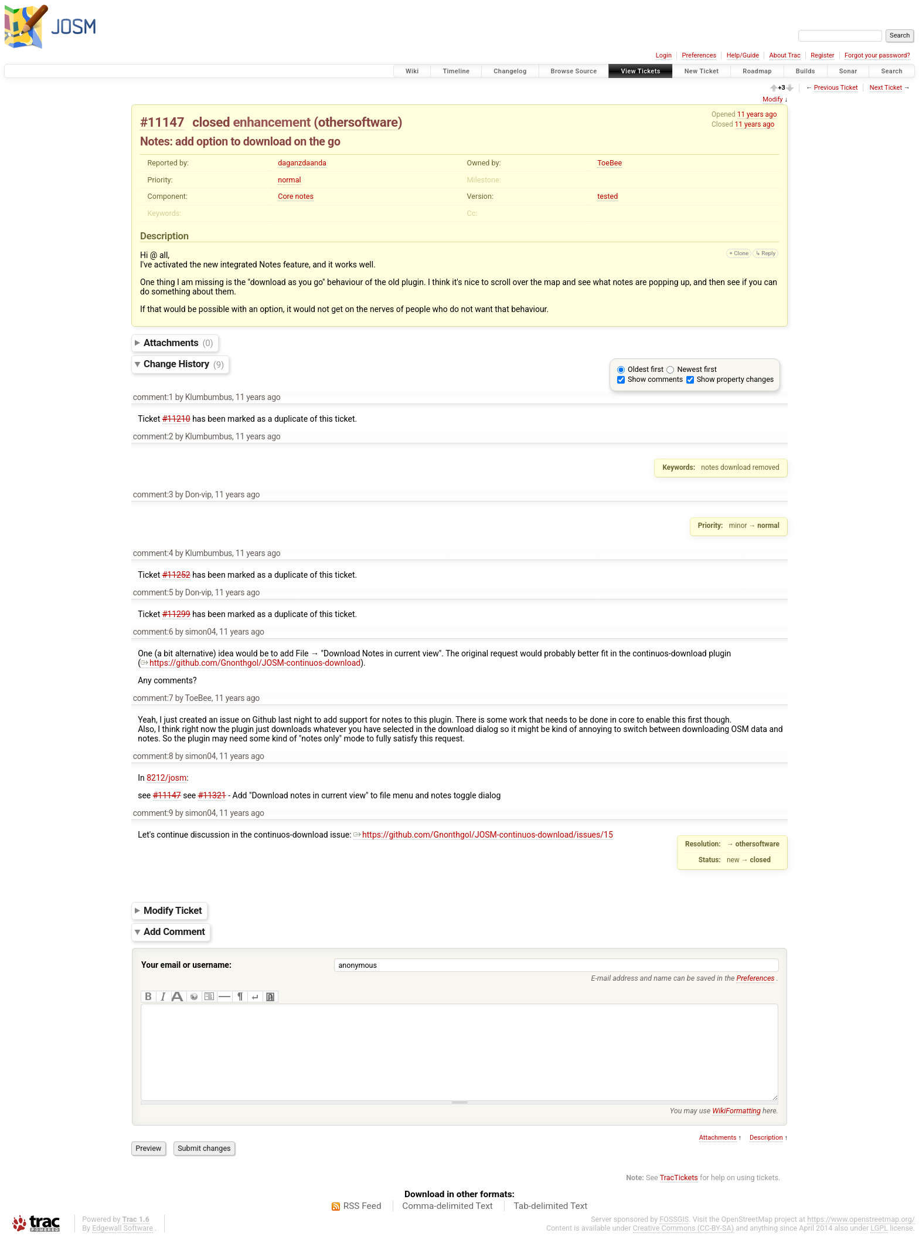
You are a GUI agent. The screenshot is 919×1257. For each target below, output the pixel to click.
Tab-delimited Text (550, 1223)
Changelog (509, 71)
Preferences (699, 55)
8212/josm (166, 777)
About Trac (785, 55)
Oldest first (645, 369)
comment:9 (153, 813)
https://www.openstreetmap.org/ (861, 1236)
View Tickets (640, 71)
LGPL (879, 1245)
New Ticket (702, 71)
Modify (772, 99)
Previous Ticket (836, 88)
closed (211, 122)
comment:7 (153, 698)
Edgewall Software (122, 1245)
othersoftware (358, 122)
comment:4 (153, 553)
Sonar (848, 71)
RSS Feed (362, 1223)
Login (664, 55)
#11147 (162, 122)
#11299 (176, 614)
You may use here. (724, 1128)
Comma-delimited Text (447, 1223)
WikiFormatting (736, 1128)
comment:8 (153, 756)
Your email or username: (186, 965)
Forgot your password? (877, 55)
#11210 (176, 418)
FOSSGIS (674, 1236)
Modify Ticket (173, 910)
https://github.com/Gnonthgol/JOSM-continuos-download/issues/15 (483, 834)
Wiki (412, 71)
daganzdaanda (302, 162)
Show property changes (735, 379)
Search (892, 71)
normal (289, 179)
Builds (805, 71)
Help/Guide (743, 55)
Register (822, 55)
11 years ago (757, 114)
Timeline (456, 71)
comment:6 (153, 631)
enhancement (272, 122)
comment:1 (153, 397)
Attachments (178, 342)
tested (607, 196)
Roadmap (757, 71)
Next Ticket (886, 88)
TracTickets (679, 1195)
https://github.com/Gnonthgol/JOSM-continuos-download (250, 663)
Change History (184, 364)
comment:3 (153, 494)
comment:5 (153, 592)
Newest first (696, 369)
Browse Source (574, 71)
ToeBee (609, 162)
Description (766, 1155)
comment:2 (153, 436)
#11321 (212, 795)
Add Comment (174, 932)
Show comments (655, 379)
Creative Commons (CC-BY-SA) (683, 1245)
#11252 (176, 575)
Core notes (296, 196)
